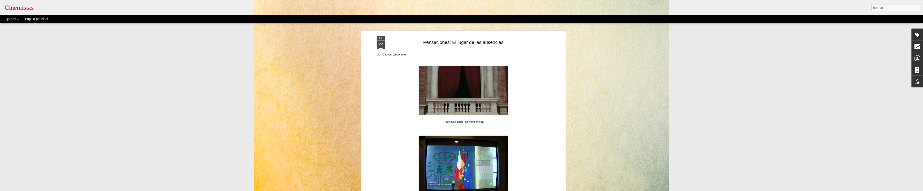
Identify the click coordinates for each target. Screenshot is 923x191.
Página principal (36, 19)
